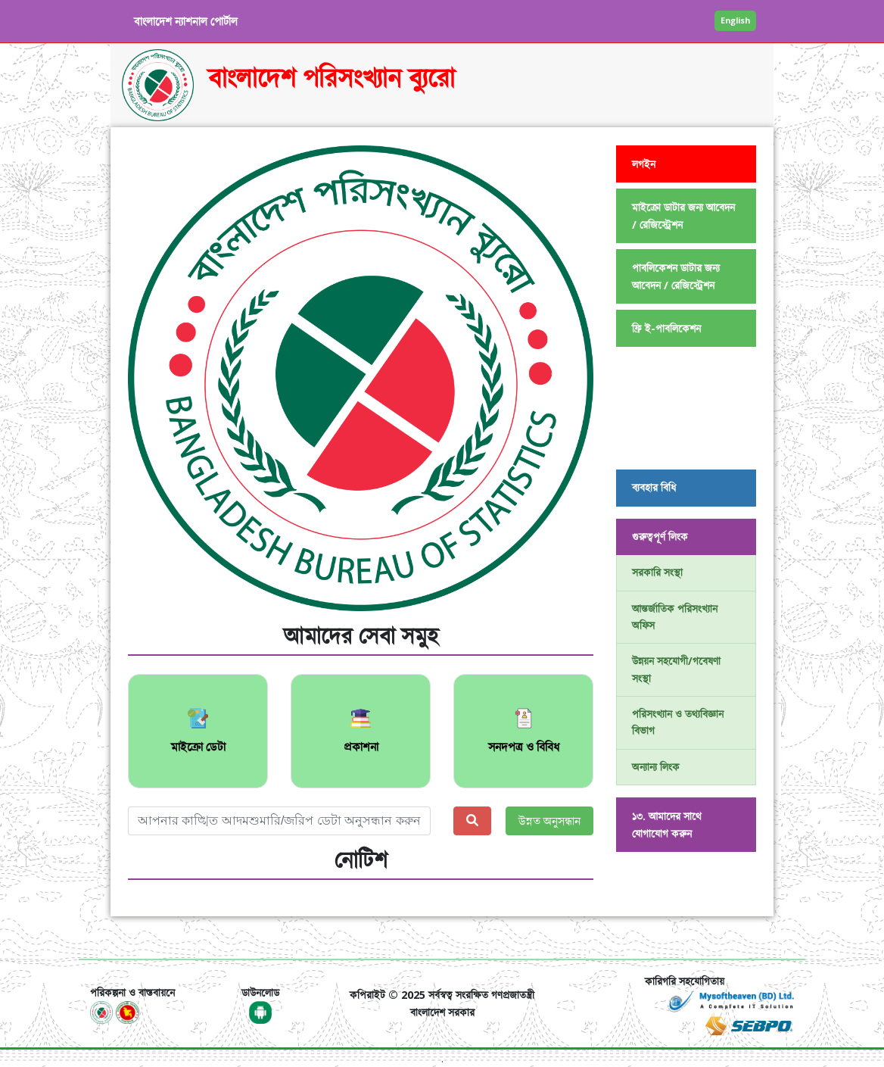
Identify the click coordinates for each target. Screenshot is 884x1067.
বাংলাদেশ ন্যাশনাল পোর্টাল (186, 21)
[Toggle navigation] (111, 937)
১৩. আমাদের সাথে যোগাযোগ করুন (667, 825)
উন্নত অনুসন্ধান (549, 821)
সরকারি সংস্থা (657, 572)
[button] (163, 378)
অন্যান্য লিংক (656, 767)
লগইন (643, 164)
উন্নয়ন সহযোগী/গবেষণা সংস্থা (676, 669)
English (735, 20)
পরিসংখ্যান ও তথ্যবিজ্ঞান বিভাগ (678, 722)
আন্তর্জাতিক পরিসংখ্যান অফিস (674, 616)
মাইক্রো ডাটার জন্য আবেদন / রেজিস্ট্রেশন (683, 216)
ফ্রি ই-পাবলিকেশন (666, 328)
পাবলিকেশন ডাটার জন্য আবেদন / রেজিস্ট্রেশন (676, 276)
